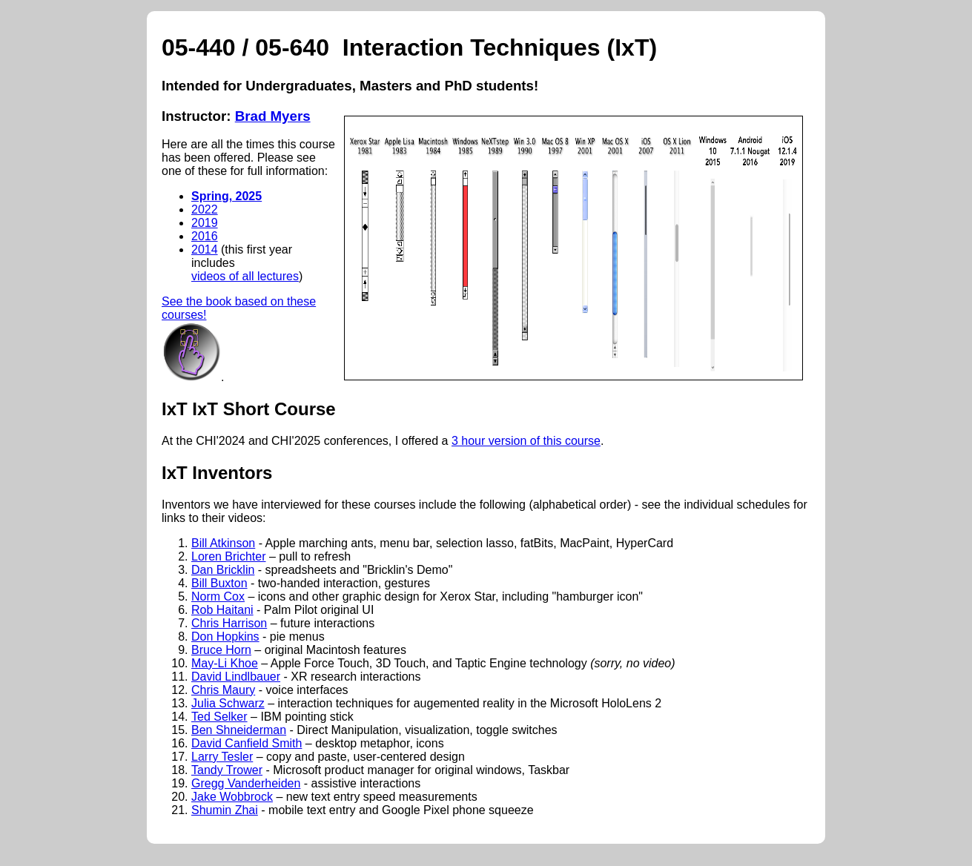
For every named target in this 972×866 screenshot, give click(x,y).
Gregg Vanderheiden (245, 783)
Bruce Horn (221, 650)
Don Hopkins (225, 636)
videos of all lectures (245, 276)
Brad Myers (273, 116)
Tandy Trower (226, 770)
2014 (204, 249)
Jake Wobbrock (232, 796)
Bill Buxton (219, 583)
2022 (204, 209)
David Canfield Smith (246, 743)
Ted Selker (219, 716)
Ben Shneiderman (238, 730)
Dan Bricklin (222, 569)
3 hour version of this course (526, 440)
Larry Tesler (222, 756)
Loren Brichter (228, 556)
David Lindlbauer (235, 676)
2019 (204, 222)
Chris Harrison (229, 623)
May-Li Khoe (224, 663)
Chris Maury (223, 690)
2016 (204, 236)
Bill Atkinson (223, 543)
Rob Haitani (222, 610)
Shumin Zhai (224, 810)
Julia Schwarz (228, 703)
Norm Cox (218, 596)
